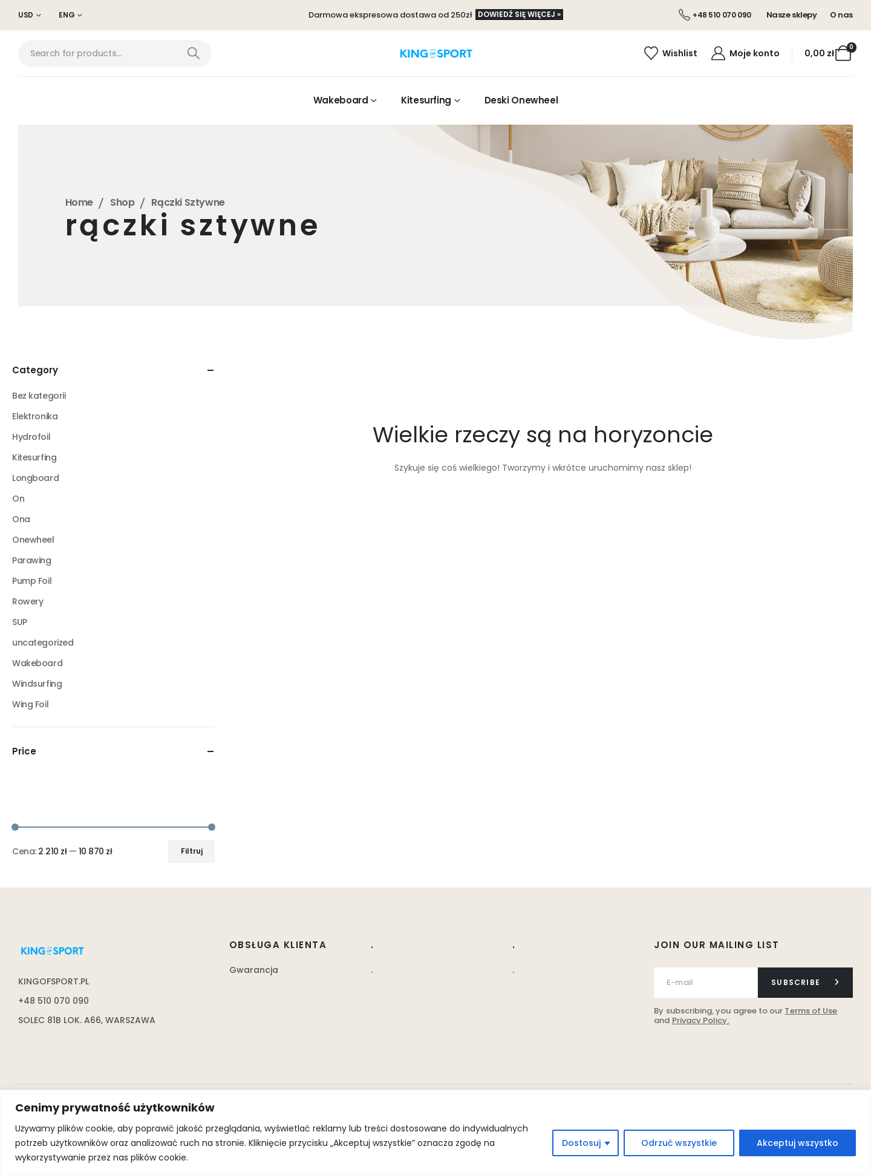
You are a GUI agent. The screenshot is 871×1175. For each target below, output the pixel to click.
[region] (435, 1132)
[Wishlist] (670, 53)
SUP (19, 622)
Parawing (31, 560)
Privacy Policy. (700, 1020)
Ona (21, 519)
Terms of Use (811, 1010)
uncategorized (43, 643)
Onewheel (33, 540)
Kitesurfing (426, 100)
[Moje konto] (745, 53)
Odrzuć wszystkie (679, 1143)
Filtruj (192, 851)
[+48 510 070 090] (715, 15)
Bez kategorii (39, 396)
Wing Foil (30, 704)
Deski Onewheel (521, 100)
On (18, 499)
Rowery (27, 601)
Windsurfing (37, 684)
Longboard (35, 478)
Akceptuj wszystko (797, 1143)
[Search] (193, 53)
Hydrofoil (31, 437)
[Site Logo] (436, 54)
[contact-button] (805, 982)
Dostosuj (581, 1143)
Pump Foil (31, 581)
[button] (519, 14)
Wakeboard (340, 100)
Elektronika (34, 416)
